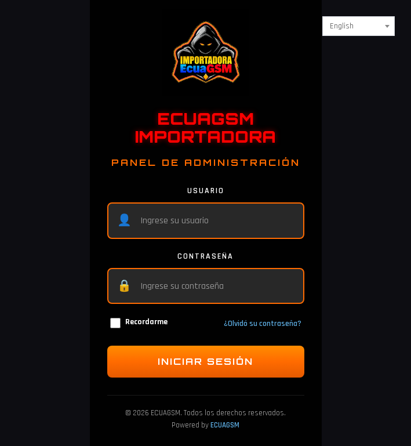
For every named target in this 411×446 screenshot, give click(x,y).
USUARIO (205, 191)
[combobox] (358, 26)
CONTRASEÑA (205, 256)
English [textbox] (342, 26)
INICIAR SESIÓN (205, 361)
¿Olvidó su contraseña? (262, 323)
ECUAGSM (224, 425)
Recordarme (139, 322)
